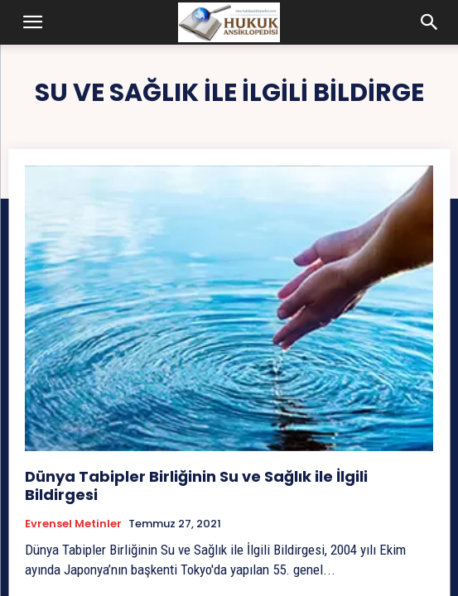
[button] (33, 22)
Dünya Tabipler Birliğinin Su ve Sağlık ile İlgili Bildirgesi (196, 485)
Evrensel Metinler (73, 524)
